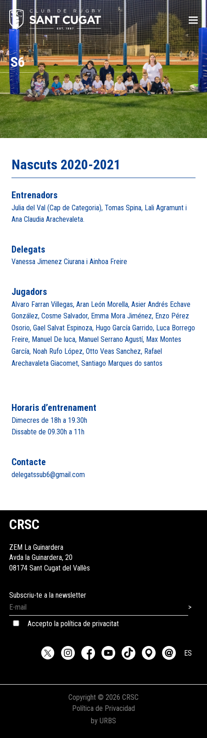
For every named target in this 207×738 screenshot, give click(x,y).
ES (188, 653)
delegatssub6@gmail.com (48, 474)
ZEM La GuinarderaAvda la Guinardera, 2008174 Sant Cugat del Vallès (49, 547)
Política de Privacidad (103, 708)
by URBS (103, 720)
